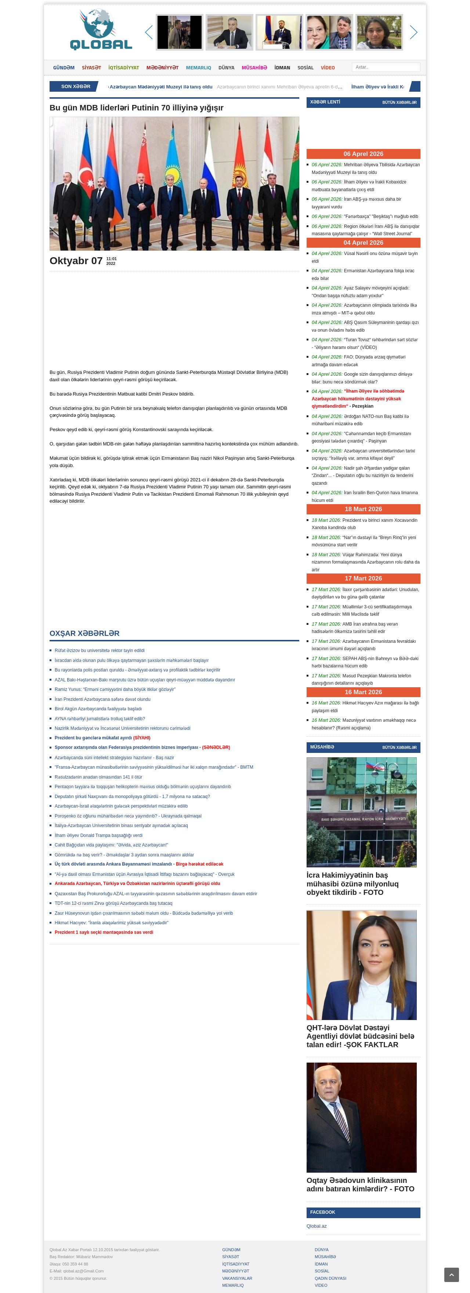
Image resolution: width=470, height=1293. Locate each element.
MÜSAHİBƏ (254, 67)
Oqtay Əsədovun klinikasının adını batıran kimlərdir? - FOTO (361, 1184)
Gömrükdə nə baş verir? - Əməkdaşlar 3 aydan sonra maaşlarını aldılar (124, 854)
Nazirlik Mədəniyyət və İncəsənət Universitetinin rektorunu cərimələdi (122, 728)
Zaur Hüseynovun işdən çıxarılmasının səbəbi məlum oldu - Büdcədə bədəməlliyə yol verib (144, 913)
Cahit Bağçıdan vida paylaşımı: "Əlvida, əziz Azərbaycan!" (111, 845)
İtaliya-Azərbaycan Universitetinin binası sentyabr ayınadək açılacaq (121, 825)
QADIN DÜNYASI (330, 1278)
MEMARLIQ (198, 67)
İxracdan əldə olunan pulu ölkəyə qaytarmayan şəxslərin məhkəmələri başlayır (132, 660)
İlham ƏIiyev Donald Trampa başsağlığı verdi (98, 835)
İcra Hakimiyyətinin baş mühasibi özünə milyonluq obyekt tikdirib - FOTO (353, 883)
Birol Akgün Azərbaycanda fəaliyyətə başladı (98, 708)
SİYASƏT (91, 67)
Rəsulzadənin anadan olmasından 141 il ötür (98, 777)
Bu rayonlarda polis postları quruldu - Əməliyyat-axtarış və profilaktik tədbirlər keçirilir (137, 670)
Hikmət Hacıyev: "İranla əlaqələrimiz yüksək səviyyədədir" (112, 922)
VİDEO (328, 67)
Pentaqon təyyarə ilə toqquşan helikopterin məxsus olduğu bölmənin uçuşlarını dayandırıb (143, 786)
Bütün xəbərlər (400, 103)
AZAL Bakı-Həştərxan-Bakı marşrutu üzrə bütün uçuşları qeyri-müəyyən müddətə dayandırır (145, 679)
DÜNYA (226, 67)
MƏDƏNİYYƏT (163, 67)
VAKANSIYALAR (237, 1278)
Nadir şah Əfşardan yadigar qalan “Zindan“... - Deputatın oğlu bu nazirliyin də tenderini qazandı (362, 476)
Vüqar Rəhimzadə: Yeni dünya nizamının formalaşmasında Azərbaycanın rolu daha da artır (366, 562)
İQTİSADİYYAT (123, 67)
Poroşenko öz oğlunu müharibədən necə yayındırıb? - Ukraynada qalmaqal (128, 816)
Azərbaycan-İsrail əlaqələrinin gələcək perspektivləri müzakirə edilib (121, 806)
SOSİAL (306, 67)
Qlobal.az (317, 1226)
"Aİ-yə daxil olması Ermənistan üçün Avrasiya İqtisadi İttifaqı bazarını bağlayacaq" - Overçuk (145, 874)
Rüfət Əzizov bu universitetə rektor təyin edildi (100, 650)
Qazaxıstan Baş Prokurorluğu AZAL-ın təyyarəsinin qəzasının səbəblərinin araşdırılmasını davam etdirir (156, 893)
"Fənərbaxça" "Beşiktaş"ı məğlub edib (381, 216)
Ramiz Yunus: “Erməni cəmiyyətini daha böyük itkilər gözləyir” (115, 689)
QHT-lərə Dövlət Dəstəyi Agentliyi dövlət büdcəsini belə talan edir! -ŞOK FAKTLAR (360, 1036)
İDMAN (282, 67)
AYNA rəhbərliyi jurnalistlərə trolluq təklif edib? (100, 718)
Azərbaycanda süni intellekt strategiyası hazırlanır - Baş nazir (114, 757)
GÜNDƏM (64, 67)
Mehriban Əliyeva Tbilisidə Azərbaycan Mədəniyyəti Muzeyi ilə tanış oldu (135, 87)
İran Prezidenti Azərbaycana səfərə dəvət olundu (103, 699)
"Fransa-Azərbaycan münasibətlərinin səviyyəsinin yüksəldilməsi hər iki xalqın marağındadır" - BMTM (154, 767)
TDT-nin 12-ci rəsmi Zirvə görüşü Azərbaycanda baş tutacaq (113, 903)
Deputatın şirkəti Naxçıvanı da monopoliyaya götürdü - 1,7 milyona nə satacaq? (132, 796)
